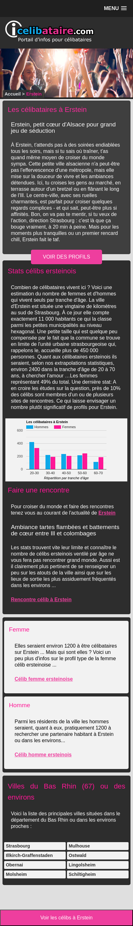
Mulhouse (79, 845)
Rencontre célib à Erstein (41, 599)
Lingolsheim (82, 864)
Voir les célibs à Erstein (66, 917)
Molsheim (16, 874)
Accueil (12, 93)
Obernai (14, 864)
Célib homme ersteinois (43, 754)
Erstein (106, 512)
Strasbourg (18, 845)
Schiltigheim (82, 874)
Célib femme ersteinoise (44, 679)
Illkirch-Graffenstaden (29, 855)
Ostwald (77, 855)
